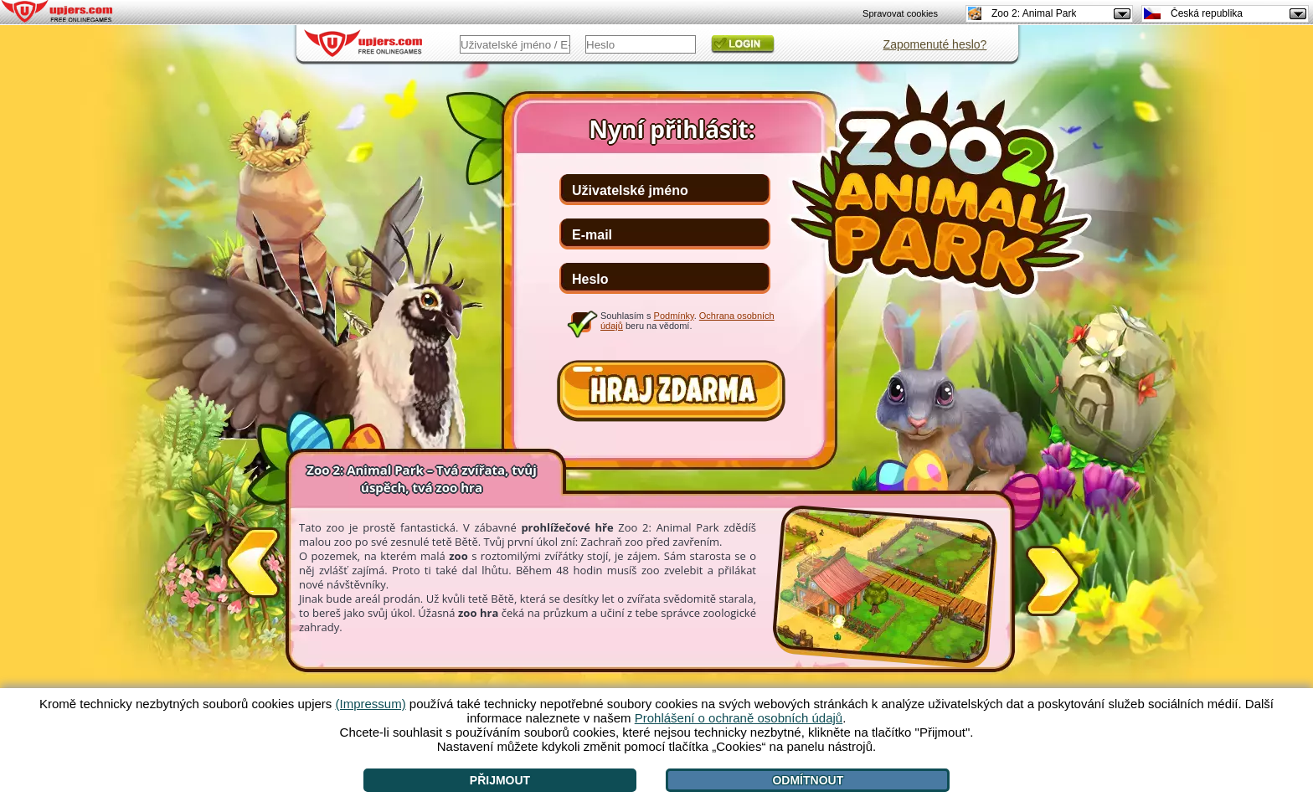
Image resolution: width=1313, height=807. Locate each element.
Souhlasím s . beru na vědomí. (687, 321)
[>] (1053, 577)
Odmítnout (807, 780)
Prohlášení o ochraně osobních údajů (739, 718)
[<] (252, 565)
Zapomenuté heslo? (935, 44)
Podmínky (674, 316)
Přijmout (500, 780)
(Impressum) (370, 703)
